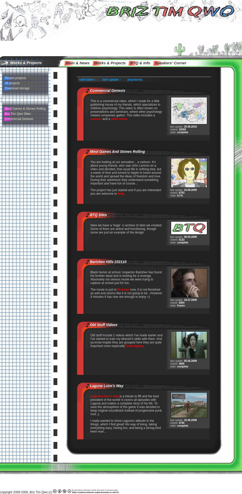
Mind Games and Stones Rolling (117, 152)
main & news (78, 63)
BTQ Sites (98, 215)
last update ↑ (112, 79)
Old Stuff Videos (103, 325)
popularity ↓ (135, 79)
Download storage (17, 88)
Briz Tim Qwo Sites (18, 114)
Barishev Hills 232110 (108, 262)
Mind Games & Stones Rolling (25, 108)
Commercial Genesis (19, 119)
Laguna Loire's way (106, 386)
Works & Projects (110, 63)
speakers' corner (170, 63)
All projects (12, 83)
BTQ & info (140, 63)
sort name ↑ (87, 79)
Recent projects (15, 78)
